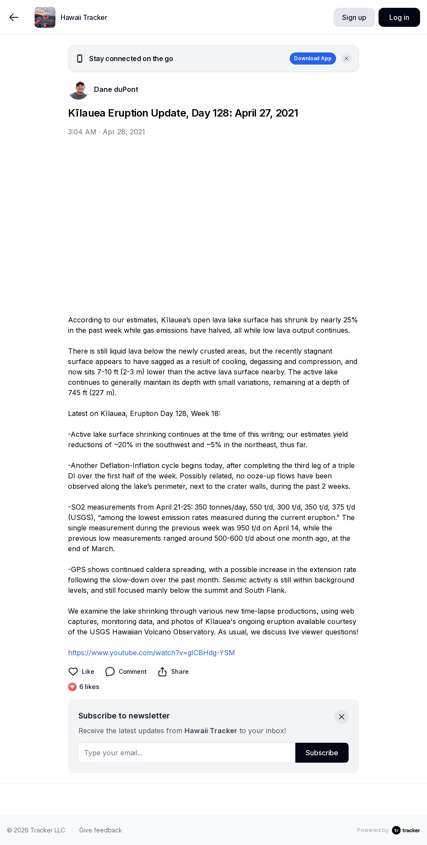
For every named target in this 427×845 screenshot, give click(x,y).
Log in (399, 17)
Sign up (354, 17)
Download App (313, 58)
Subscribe (322, 752)
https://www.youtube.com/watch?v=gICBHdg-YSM (151, 652)
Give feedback (100, 830)
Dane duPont (116, 89)
